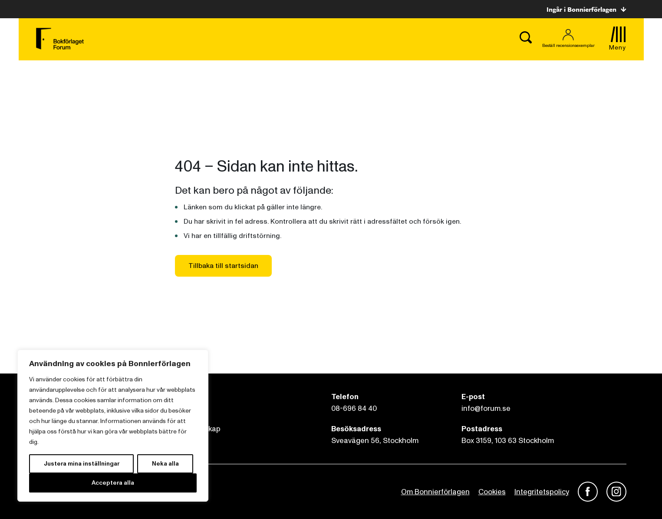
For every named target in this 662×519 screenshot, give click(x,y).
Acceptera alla (113, 483)
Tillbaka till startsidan (223, 266)
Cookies (492, 492)
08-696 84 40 (354, 408)
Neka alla (165, 463)
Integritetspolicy (541, 492)
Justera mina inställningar (81, 463)
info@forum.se (485, 408)
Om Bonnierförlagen (435, 492)
